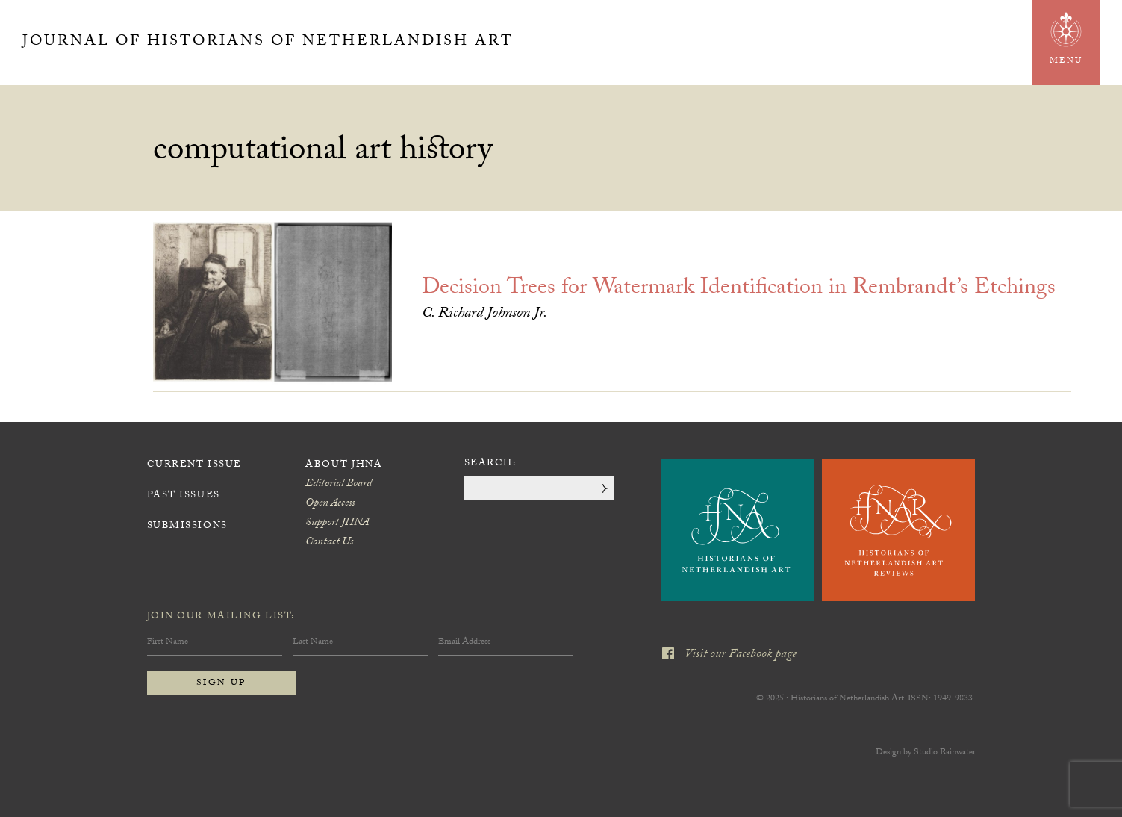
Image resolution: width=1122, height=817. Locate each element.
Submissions (187, 526)
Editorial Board (338, 484)
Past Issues (183, 496)
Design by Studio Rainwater (926, 752)
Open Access (330, 504)
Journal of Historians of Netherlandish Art (268, 43)
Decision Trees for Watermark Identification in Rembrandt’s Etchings (739, 289)
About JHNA (344, 465)
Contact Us (329, 543)
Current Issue (194, 465)
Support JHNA (337, 523)
